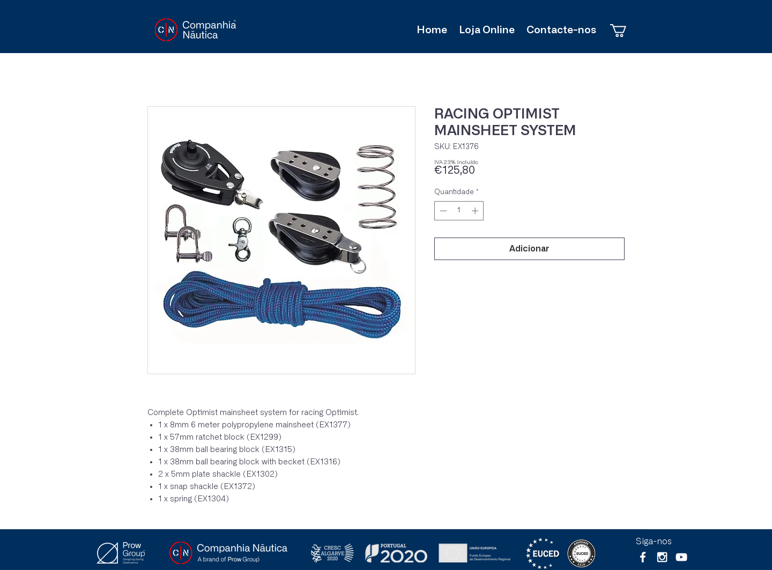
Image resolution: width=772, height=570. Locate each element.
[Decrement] (442, 211)
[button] (626, 30)
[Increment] (476, 211)
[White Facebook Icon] (643, 557)
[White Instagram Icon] (662, 557)
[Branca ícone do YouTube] (681, 557)
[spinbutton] (459, 211)
